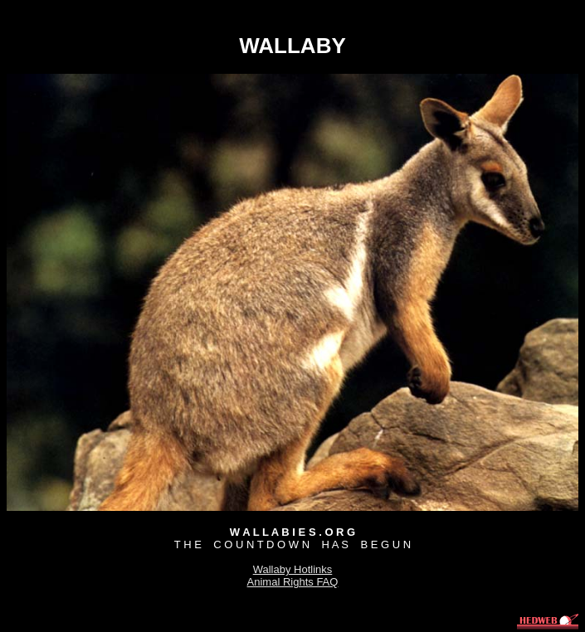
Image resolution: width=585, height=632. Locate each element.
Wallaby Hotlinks (293, 569)
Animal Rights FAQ (293, 582)
